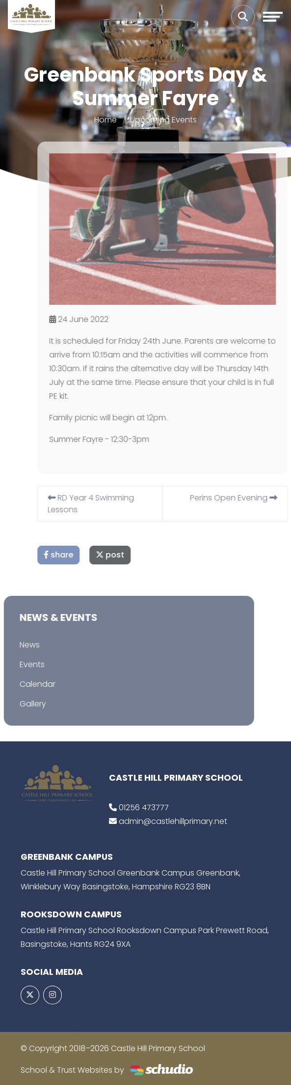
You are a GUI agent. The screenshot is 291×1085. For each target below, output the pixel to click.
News (19, 644)
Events (21, 664)
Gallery (22, 703)
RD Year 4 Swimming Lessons (101, 503)
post (120, 554)
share (68, 554)
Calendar (27, 684)
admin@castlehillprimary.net (173, 821)
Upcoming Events (163, 119)
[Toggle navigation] (273, 16)
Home (105, 119)
